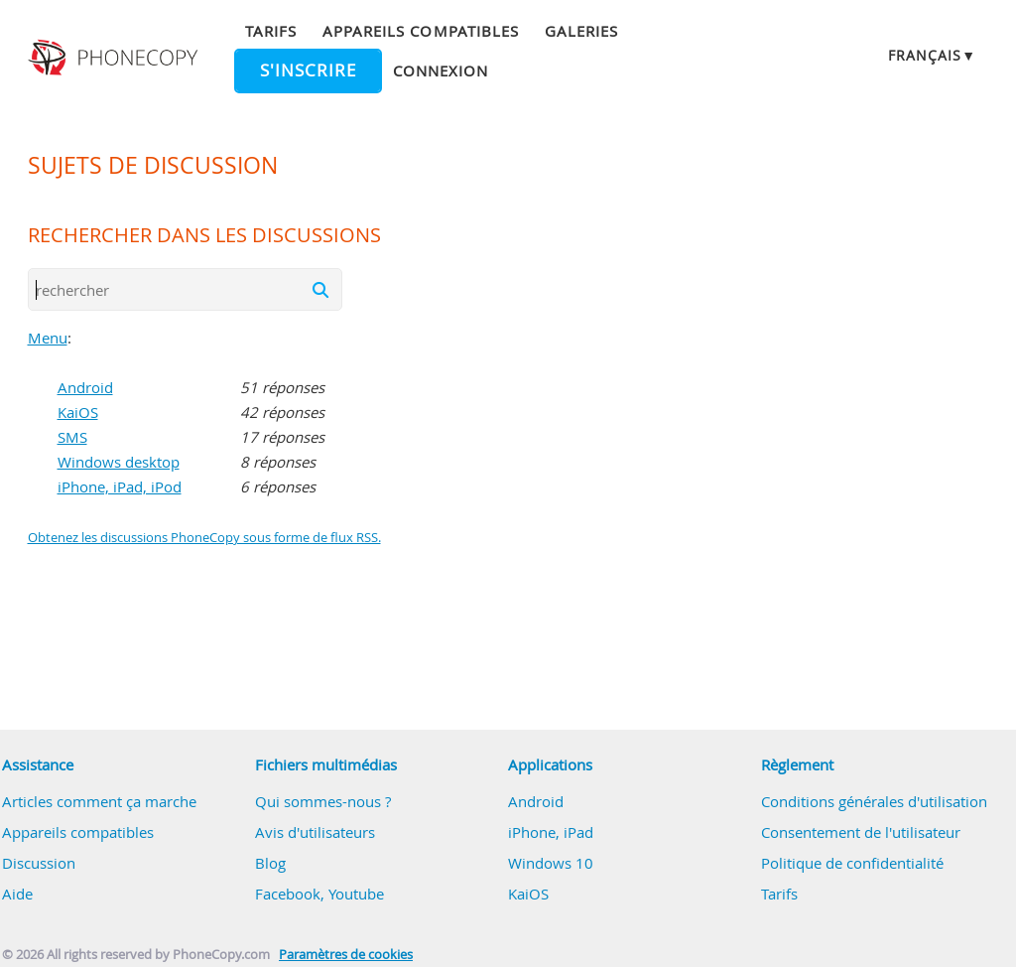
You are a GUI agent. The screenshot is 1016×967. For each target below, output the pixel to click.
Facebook (287, 893)
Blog (270, 863)
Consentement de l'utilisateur (860, 832)
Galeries (581, 31)
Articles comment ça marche (99, 801)
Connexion (440, 70)
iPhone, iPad (550, 832)
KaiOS (78, 412)
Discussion (38, 863)
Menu (47, 337)
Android (85, 387)
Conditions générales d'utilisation (874, 801)
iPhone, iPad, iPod (120, 486)
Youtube (356, 893)
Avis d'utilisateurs (315, 832)
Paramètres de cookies (346, 954)
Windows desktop (119, 462)
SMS (72, 437)
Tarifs (271, 31)
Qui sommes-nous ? (323, 801)
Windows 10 (550, 863)
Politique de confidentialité (852, 863)
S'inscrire (308, 70)
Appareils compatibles (420, 31)
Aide (17, 893)
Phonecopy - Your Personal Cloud (115, 57)
